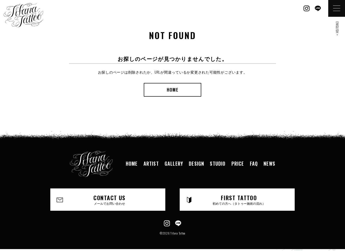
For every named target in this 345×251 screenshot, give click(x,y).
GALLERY (174, 163)
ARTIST (151, 163)
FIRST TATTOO (239, 199)
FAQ (254, 163)
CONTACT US (109, 199)
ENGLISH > (337, 29)
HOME (172, 90)
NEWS (269, 163)
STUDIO (217, 163)
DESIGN (196, 163)
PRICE (237, 163)
